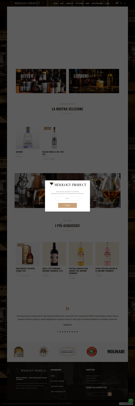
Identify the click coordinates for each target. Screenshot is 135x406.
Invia (67, 205)
